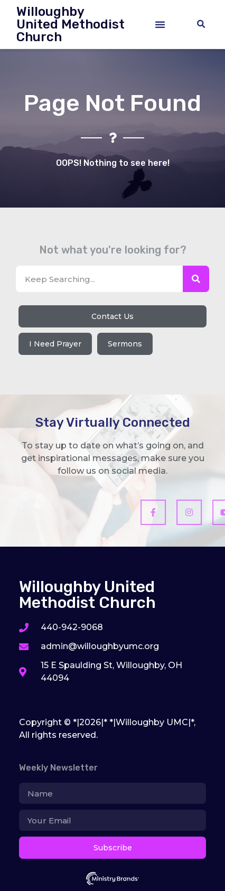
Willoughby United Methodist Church (70, 24)
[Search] (196, 279)
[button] (160, 24)
